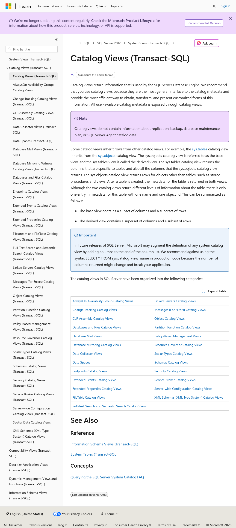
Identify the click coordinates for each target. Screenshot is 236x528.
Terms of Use (166, 525)
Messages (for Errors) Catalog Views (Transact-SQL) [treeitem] (33, 284)
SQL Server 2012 (109, 43)
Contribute (80, 525)
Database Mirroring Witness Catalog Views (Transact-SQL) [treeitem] (34, 166)
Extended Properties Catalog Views (97, 388)
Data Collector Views (87, 353)
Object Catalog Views (169, 318)
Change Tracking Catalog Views (95, 309)
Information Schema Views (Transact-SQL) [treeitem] (28, 495)
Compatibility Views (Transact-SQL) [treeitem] (30, 453)
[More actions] (225, 43)
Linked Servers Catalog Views (175, 301)
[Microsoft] (9, 6)
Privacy (99, 525)
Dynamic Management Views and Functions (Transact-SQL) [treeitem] (33, 481)
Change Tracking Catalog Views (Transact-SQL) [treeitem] (35, 101)
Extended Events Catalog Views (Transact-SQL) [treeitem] (35, 208)
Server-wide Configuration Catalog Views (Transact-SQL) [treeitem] (34, 411)
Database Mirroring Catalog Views (97, 345)
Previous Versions (40, 525)
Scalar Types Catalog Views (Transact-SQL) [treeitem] (32, 355)
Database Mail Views (87, 336)
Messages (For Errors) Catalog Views (180, 309)
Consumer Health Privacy (130, 525)
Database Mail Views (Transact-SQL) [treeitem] (35, 152)
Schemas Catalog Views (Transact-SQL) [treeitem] (29, 369)
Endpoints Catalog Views (90, 371)
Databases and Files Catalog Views (97, 327)
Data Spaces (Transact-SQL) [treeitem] (32, 141)
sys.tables (199, 148)
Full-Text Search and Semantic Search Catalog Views (110, 406)
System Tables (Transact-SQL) (94, 454)
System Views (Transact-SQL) (148, 43)
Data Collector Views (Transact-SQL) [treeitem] (35, 130)
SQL (87, 43)
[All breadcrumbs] (75, 43)
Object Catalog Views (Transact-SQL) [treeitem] (28, 298)
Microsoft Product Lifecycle (131, 20)
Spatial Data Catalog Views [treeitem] (32, 422)
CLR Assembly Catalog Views (93, 318)
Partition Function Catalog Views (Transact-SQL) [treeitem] (31, 312)
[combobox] (32, 49)
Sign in (225, 6)
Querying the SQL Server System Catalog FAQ (107, 476)
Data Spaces (81, 362)
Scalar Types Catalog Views (173, 353)
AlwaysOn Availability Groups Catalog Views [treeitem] (33, 87)
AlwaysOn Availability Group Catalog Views (103, 301)
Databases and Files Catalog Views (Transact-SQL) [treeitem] (32, 180)
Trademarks (189, 525)
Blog (61, 525)
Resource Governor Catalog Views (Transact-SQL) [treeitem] (32, 341)
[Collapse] (56, 40)
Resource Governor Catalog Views (178, 345)
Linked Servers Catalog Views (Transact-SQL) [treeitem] (33, 270)
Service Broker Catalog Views (174, 380)
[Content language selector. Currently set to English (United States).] (25, 514)
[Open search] (214, 6)
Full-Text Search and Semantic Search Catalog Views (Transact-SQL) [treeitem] (34, 253)
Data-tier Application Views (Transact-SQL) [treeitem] (28, 467)
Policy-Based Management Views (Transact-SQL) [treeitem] (31, 327)
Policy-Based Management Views (177, 336)
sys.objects (106, 155)
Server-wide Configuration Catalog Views (183, 388)
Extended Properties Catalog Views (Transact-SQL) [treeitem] (33, 222)
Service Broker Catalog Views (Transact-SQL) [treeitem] (33, 397)
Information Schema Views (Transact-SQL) (104, 443)
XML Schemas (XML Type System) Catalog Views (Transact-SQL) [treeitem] (31, 436)
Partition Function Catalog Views (177, 327)
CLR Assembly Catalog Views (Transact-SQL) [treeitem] (33, 115)
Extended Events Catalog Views (94, 380)
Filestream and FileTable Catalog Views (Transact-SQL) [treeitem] (35, 236)
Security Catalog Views (170, 371)
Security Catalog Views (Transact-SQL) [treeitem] (29, 383)
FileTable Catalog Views (89, 397)
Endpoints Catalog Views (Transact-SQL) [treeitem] (30, 194)
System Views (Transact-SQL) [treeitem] (29, 59)
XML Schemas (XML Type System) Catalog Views (188, 397)
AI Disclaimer (13, 525)
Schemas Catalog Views (171, 362)
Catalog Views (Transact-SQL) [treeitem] (34, 76)
